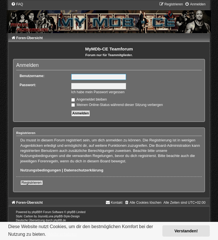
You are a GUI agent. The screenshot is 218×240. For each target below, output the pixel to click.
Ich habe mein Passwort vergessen (98, 92)
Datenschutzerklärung (83, 170)
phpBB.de (59, 220)
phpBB (36, 212)
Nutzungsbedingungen (40, 170)
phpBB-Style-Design (67, 216)
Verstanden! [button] (186, 231)
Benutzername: (32, 76)
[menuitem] (17, 4)
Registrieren (32, 182)
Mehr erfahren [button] (62, 234)
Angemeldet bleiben (89, 99)
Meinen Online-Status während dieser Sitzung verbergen (117, 105)
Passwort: (28, 85)
